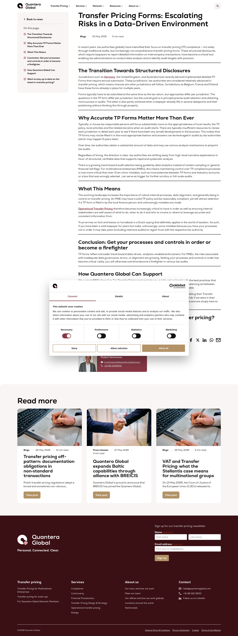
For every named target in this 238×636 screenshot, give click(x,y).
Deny (74, 348)
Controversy (77, 593)
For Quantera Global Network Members (38, 601)
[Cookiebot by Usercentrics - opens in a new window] (171, 286)
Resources (115, 5)
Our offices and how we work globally (144, 598)
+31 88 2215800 (113, 365)
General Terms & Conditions (157, 630)
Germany (109, 77)
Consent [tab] (72, 296)
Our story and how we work (139, 588)
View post (32, 495)
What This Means (36, 52)
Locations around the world (139, 603)
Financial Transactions (82, 598)
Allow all (163, 348)
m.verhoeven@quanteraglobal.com (122, 362)
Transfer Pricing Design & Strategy (89, 603)
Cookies (195, 630)
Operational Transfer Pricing (95, 208)
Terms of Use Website (211, 630)
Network (97, 5)
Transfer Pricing (59, 5)
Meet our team (133, 593)
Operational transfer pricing (85, 607)
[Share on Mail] (218, 341)
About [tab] (165, 296)
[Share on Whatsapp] (211, 341)
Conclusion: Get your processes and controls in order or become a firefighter (43, 61)
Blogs (83, 36)
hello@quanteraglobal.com (195, 588)
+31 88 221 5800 (190, 593)
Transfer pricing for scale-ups (32, 596)
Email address (168, 544)
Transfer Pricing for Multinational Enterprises (34, 590)
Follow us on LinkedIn (192, 598)
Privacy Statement (180, 630)
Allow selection (119, 348)
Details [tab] (119, 296)
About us (133, 5)
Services (80, 5)
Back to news (33, 19)
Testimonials (131, 607)
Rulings (75, 612)
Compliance (77, 588)
